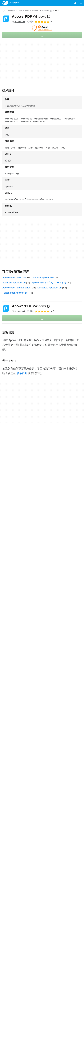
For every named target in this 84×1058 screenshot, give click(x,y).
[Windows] (11, 11)
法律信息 (48, 1050)
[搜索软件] (75, 3)
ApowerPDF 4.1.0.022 (14, 889)
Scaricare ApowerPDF (14, 282)
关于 (4, 1033)
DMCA (46, 1056)
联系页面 (21, 373)
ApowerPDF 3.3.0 (11, 907)
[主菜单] (81, 3)
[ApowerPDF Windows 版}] (42, 11)
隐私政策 (48, 1045)
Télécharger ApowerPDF (15, 293)
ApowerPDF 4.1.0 (11, 895)
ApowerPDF (31, 16)
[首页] (3, 10)
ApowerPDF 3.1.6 (11, 919)
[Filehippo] (10, 3)
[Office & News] (23, 11)
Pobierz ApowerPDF (43, 277)
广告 (4, 1045)
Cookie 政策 (49, 1039)
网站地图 (7, 1050)
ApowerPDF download (14, 277)
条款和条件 (49, 1033)
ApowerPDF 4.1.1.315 (14, 883)
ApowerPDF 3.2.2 (11, 913)
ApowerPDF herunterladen (16, 287)
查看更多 (42, 933)
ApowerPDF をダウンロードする (49, 282)
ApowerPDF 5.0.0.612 (14, 863)
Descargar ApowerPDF (49, 287)
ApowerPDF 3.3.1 (11, 901)
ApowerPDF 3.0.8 (11, 925)
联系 (4, 1039)
